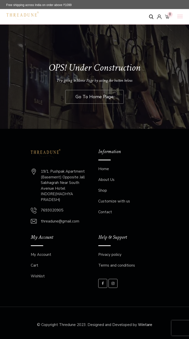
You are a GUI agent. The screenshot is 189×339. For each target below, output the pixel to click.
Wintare (145, 324)
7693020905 (52, 210)
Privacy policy (110, 254)
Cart (34, 265)
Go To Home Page (95, 97)
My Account (41, 254)
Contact (105, 211)
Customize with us (114, 201)
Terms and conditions (116, 265)
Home (103, 168)
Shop (102, 190)
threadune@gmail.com (60, 221)
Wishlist (38, 276)
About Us (106, 179)
